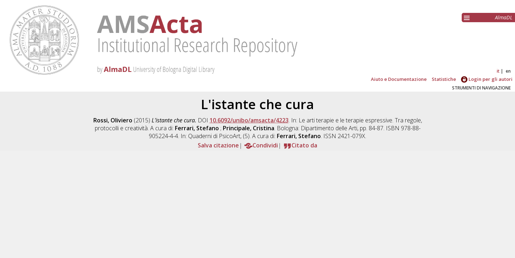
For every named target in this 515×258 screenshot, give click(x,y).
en (508, 71)
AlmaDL (503, 17)
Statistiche (444, 79)
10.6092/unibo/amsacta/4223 (249, 120)
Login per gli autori (486, 79)
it (498, 71)
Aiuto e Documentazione (399, 79)
